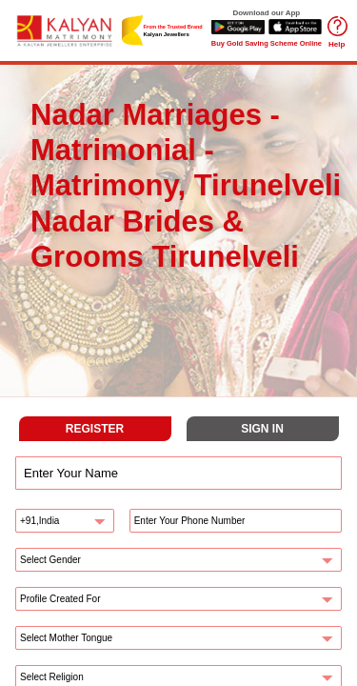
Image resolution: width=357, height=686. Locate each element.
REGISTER (95, 428)
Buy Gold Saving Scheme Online (266, 43)
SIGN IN (262, 428)
